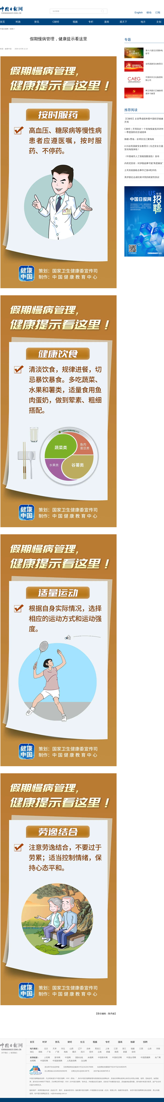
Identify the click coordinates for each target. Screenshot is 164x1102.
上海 (107, 1048)
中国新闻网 (57, 1061)
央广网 (158, 1057)
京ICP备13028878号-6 (101, 1071)
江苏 (116, 1048)
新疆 (125, 1052)
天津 (54, 1048)
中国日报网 (4, 29)
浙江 (124, 1048)
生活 (82, 1042)
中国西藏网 (145, 1057)
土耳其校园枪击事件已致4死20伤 (140, 170)
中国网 (68, 1057)
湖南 (40, 1052)
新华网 (57, 1057)
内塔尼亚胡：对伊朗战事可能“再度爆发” (143, 163)
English (139, 12)
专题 (127, 39)
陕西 (116, 1052)
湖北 (32, 1052)
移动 (149, 12)
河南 (158, 1048)
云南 (100, 1052)
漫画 (106, 21)
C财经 (55, 21)
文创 (158, 21)
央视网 (90, 1057)
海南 (66, 1052)
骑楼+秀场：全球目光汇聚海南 (139, 139)
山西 (71, 1048)
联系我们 (14, 1053)
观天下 (123, 21)
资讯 (36, 21)
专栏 (90, 21)
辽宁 (80, 1048)
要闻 (11, 29)
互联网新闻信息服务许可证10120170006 (78, 1067)
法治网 (84, 1061)
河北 (63, 1048)
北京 (46, 1048)
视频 (75, 21)
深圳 (133, 1052)
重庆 (74, 1052)
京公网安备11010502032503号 (56, 1071)
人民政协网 (71, 1061)
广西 (57, 1052)
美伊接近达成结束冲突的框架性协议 (141, 177)
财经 (70, 1042)
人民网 (47, 1057)
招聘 (145, 1042)
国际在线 (79, 1057)
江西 (141, 1048)
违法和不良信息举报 (52, 1067)
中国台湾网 (131, 1057)
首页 (2, 21)
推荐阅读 (130, 110)
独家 (133, 1042)
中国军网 (44, 1061)
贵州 (91, 1052)
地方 (143, 21)
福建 (133, 1048)
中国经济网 (117, 1057)
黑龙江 (98, 1048)
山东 (150, 1048)
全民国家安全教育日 (154, 64)
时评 (45, 1042)
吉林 (88, 1048)
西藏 (108, 1052)
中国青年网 (103, 1057)
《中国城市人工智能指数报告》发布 (141, 156)
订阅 (157, 12)
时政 (18, 21)
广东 (49, 1052)
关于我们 (4, 1053)
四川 (83, 1052)
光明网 (33, 1061)
